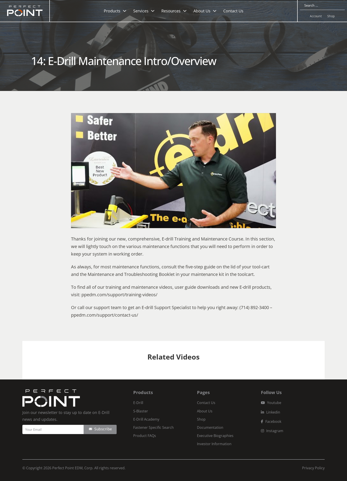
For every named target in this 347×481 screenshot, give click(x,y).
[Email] (53, 429)
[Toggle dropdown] (125, 11)
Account (316, 16)
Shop (331, 16)
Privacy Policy (313, 468)
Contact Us (233, 10)
